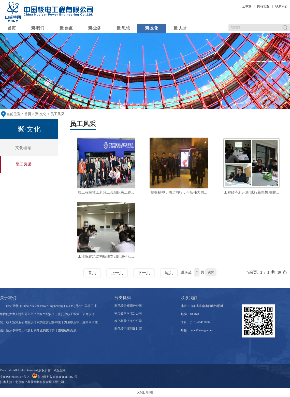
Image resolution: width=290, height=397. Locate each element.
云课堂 (246, 6)
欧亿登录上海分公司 (128, 321)
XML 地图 (145, 392)
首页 (12, 28)
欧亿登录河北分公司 (128, 313)
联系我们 (281, 6)
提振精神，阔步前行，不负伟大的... (179, 192)
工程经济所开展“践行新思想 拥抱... (251, 192)
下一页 (144, 273)
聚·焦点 (66, 28)
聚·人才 (180, 28)
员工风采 (57, 114)
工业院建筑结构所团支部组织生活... (106, 256)
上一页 (117, 273)
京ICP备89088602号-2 (14, 377)
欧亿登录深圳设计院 (128, 328)
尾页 (169, 273)
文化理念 (23, 147)
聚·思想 (123, 28)
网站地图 (263, 6)
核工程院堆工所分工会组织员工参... (106, 192)
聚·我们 (37, 28)
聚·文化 (151, 28)
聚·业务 (94, 28)
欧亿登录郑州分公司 (128, 305)
